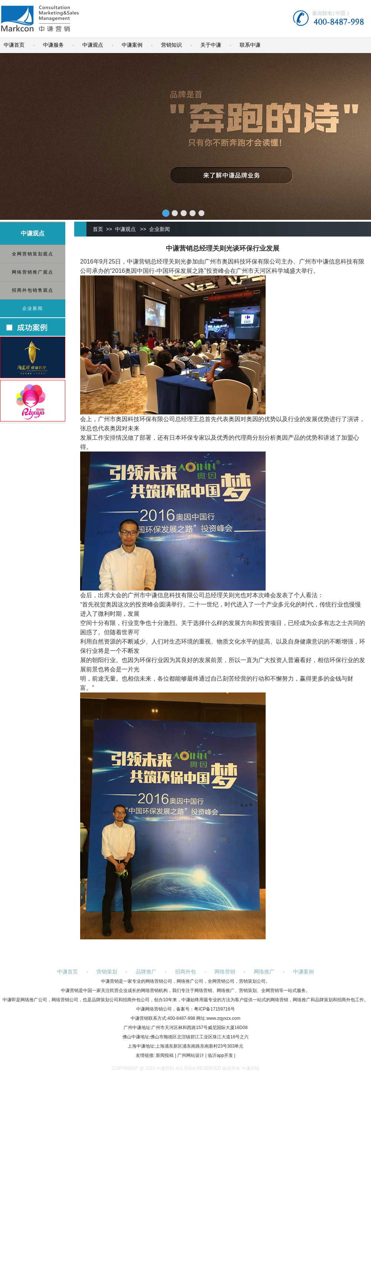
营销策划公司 (252, 981)
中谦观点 (92, 45)
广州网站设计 (190, 1055)
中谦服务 (53, 45)
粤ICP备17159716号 (214, 1009)
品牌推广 (146, 972)
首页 (98, 229)
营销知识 (171, 45)
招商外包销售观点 (32, 290)
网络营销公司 (158, 981)
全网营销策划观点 (32, 254)
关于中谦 (210, 45)
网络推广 (264, 972)
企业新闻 (32, 308)
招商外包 (185, 972)
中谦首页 (14, 45)
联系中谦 (250, 45)
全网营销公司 (221, 981)
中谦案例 (132, 45)
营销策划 (106, 972)
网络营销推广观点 (32, 272)
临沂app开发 (220, 1055)
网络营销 (224, 972)
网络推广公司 (190, 981)
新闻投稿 (165, 1055)
